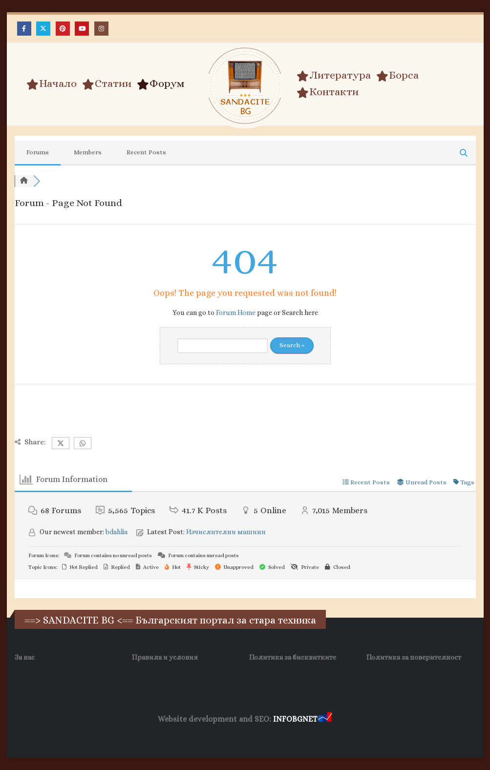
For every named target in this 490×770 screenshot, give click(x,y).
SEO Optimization (260, 735)
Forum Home (236, 312)
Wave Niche (150, 735)
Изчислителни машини (226, 532)
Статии (106, 83)
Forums (37, 152)
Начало (51, 83)
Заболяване (106, 735)
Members (88, 152)
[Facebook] (24, 28)
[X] (43, 28)
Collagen (384, 735)
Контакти (328, 91)
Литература (334, 75)
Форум (161, 83)
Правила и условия (165, 657)
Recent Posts (146, 152)
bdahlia (117, 532)
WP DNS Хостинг (200, 735)
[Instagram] (101, 28)
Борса (397, 75)
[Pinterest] (63, 28)
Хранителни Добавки (329, 735)
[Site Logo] (245, 85)
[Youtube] (82, 28)
